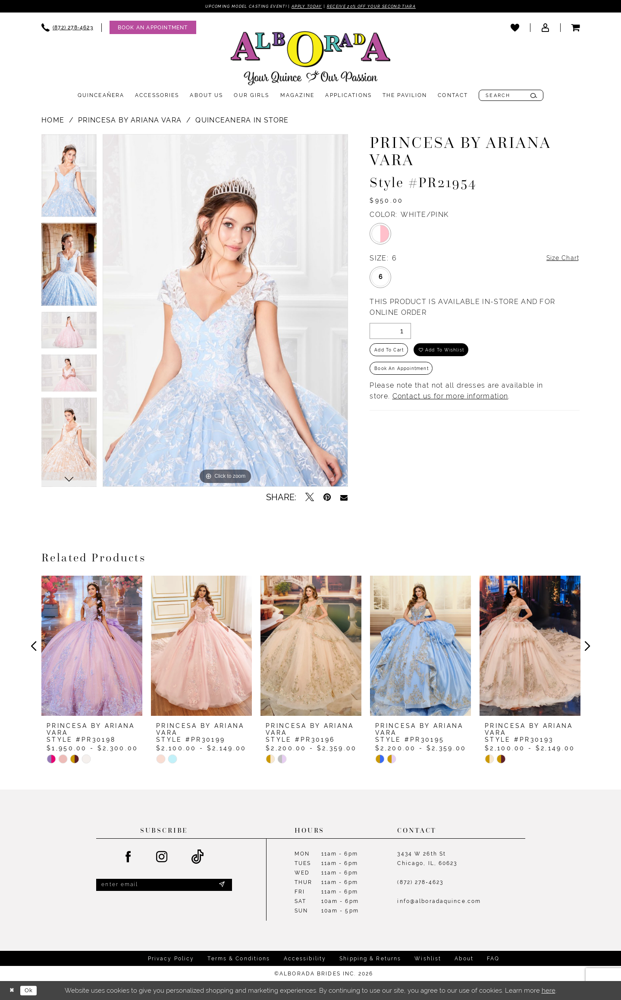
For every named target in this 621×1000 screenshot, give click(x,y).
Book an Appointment (407, 375)
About (464, 959)
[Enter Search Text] (511, 96)
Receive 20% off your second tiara (385, 6)
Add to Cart (392, 353)
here (548, 990)
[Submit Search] (533, 96)
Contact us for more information (450, 404)
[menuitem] (67, 28)
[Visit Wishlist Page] (515, 28)
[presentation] (91, 647)
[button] (545, 28)
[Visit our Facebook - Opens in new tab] (128, 857)
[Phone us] (67, 28)
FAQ (493, 959)
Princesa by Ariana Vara (130, 121)
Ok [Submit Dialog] (32, 990)
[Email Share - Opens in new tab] (344, 498)
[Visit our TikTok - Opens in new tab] (198, 858)
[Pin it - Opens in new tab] (327, 498)
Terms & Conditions (238, 959)
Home (52, 121)
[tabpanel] (69, 179)
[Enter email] (164, 887)
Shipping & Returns (370, 959)
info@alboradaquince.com (439, 902)
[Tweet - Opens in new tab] (309, 498)
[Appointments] (153, 28)
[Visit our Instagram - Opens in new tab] (162, 857)
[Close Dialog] (13, 990)
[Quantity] (390, 333)
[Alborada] (310, 60)
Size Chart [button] (560, 259)
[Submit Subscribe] (221, 886)
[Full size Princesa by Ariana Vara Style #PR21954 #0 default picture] (225, 311)
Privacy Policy (171, 959)
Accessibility (305, 959)
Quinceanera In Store (242, 121)
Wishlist (427, 959)
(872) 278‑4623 (420, 883)
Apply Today (306, 6)
